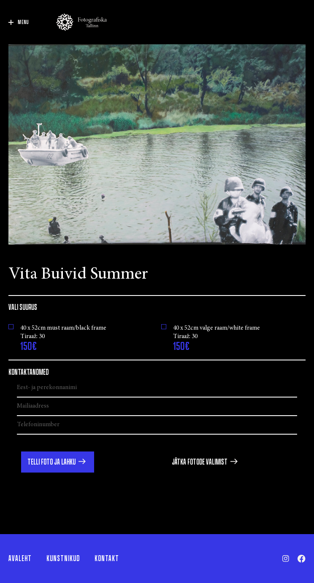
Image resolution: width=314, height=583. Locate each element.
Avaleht (20, 558)
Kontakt (107, 558)
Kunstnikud (63, 558)
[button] (57, 462)
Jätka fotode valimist (199, 462)
